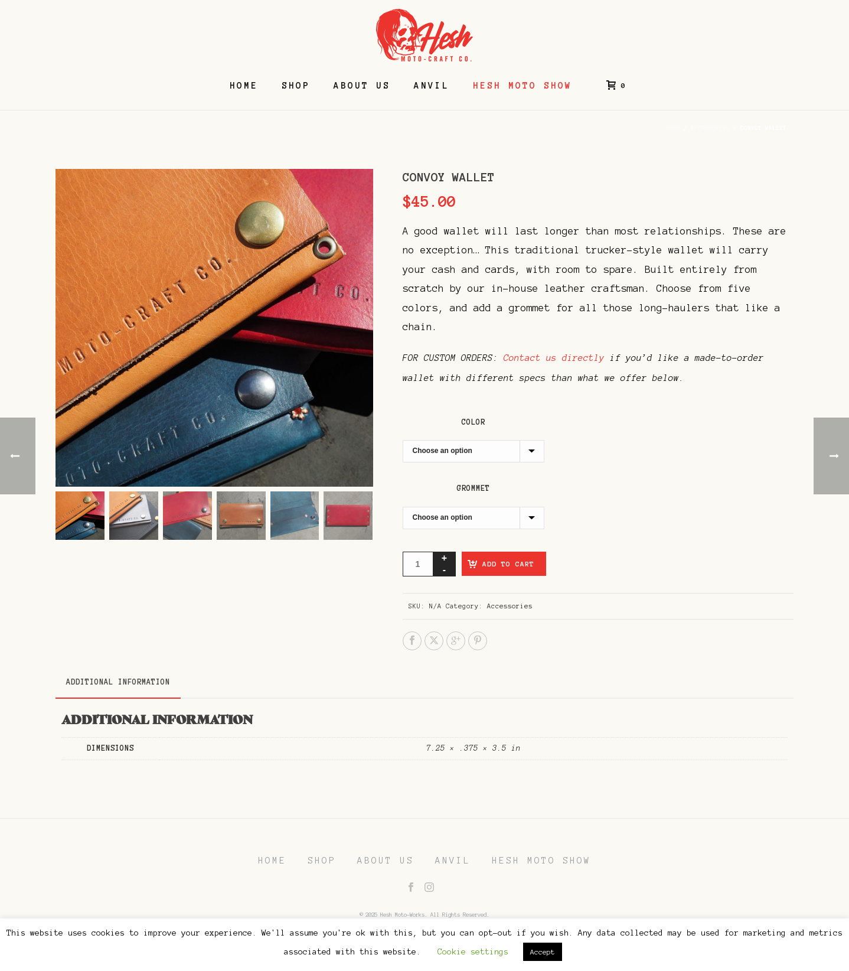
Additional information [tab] (118, 682)
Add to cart (508, 564)
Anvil (431, 85)
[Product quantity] (418, 564)
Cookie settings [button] (472, 951)
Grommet (473, 488)
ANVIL (453, 860)
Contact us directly (554, 358)
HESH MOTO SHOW (541, 860)
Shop (296, 85)
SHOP (322, 860)
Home (244, 85)
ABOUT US (385, 860)
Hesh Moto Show (522, 85)
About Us (362, 85)
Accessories (710, 128)
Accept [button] (542, 952)
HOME (272, 860)
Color (473, 422)
